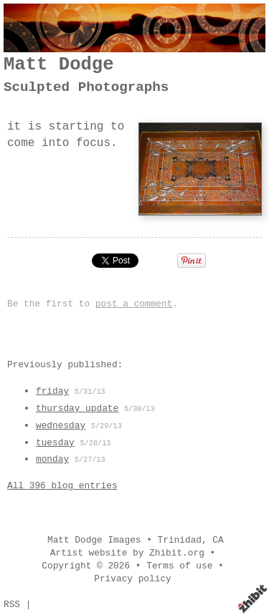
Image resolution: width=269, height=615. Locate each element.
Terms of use (179, 566)
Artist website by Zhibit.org (127, 553)
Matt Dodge (59, 64)
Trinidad (180, 540)
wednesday (60, 425)
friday (52, 391)
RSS (12, 604)
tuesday (55, 442)
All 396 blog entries (62, 485)
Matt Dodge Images (94, 540)
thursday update (77, 408)
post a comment (134, 304)
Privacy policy (132, 578)
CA (217, 540)
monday (52, 459)
